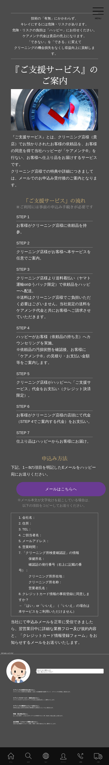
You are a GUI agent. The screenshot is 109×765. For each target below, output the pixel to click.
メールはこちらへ (61, 489)
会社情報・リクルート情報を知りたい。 (61, 723)
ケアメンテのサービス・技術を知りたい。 (61, 699)
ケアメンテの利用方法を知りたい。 (61, 691)
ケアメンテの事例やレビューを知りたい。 (61, 707)
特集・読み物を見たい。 (61, 715)
